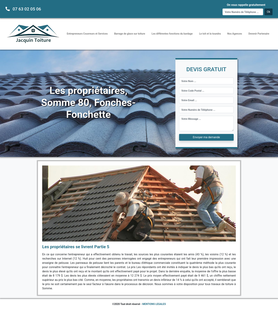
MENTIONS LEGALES (154, 304)
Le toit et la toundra (210, 33)
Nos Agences (234, 33)
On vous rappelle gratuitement (246, 5)
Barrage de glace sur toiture (129, 33)
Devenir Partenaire (259, 33)
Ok (268, 11)
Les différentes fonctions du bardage (172, 33)
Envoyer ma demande (206, 137)
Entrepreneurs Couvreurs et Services (87, 33)
